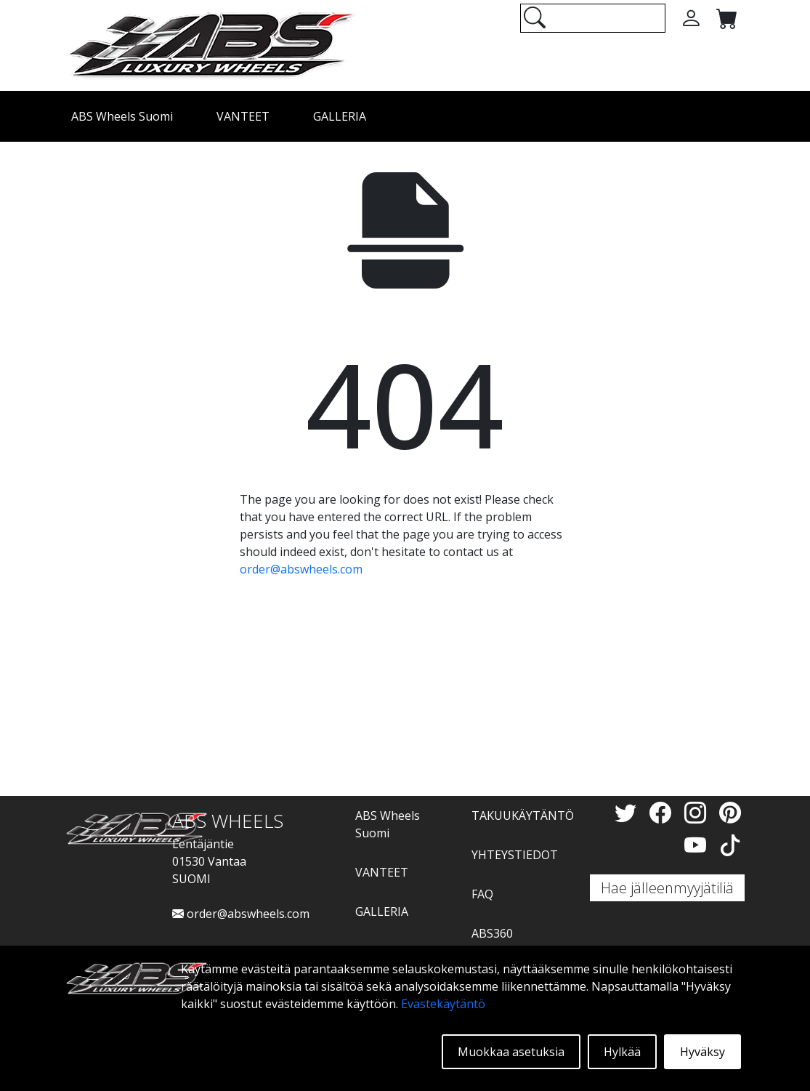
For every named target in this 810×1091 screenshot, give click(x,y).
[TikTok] (730, 844)
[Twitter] (628, 812)
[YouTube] (698, 844)
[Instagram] (698, 812)
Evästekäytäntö (443, 1004)
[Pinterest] (730, 812)
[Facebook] (663, 812)
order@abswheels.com (301, 569)
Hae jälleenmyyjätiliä (667, 888)
